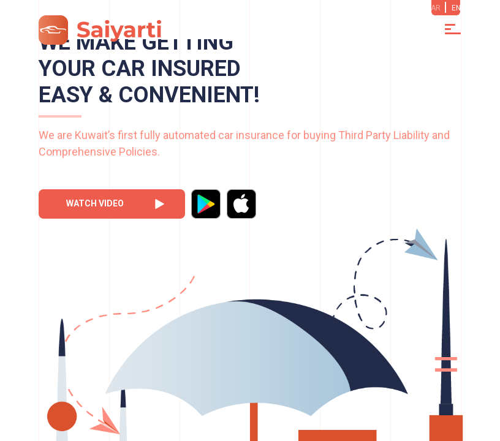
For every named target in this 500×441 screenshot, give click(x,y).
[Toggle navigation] (453, 29)
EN (456, 8)
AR (436, 8)
